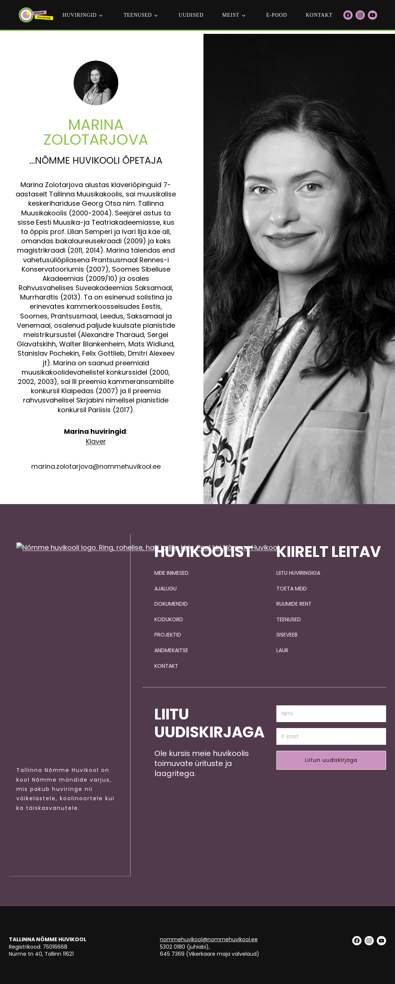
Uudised (191, 15)
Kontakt (319, 15)
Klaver (96, 562)
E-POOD (276, 15)
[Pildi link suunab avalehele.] (63, 786)
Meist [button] (230, 15)
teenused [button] (137, 15)
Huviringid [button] (79, 15)
